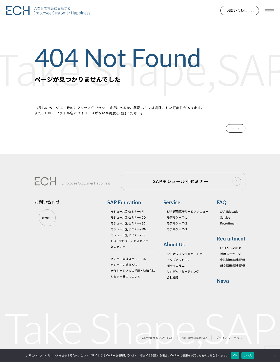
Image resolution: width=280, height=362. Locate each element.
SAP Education (124, 203)
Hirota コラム (176, 266)
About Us (173, 245)
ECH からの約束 (230, 248)
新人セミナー (119, 248)
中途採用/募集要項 (232, 260)
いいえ (248, 355)
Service (171, 203)
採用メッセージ (230, 254)
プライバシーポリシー (230, 339)
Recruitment (228, 224)
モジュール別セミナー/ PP (128, 236)
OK (235, 355)
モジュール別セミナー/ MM (128, 230)
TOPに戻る (228, 128)
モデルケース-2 (177, 224)
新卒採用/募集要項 (232, 266)
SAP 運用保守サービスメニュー (187, 212)
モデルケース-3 (177, 230)
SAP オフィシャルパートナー (186, 254)
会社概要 (173, 278)
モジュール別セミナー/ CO (128, 218)
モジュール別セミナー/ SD (128, 224)
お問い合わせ (239, 10)
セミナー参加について (125, 277)
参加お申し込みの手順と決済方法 (133, 271)
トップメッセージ (178, 260)
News (223, 281)
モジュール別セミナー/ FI (127, 212)
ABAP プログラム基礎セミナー (131, 242)
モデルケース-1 (177, 218)
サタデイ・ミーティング (183, 272)
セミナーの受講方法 (124, 265)
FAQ (221, 203)
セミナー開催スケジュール (128, 260)
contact (47, 218)
